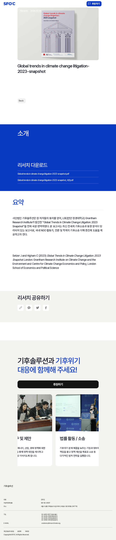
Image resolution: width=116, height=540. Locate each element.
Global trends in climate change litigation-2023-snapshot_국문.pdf (45, 180)
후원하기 (94, 3)
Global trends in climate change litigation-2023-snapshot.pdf (43, 174)
